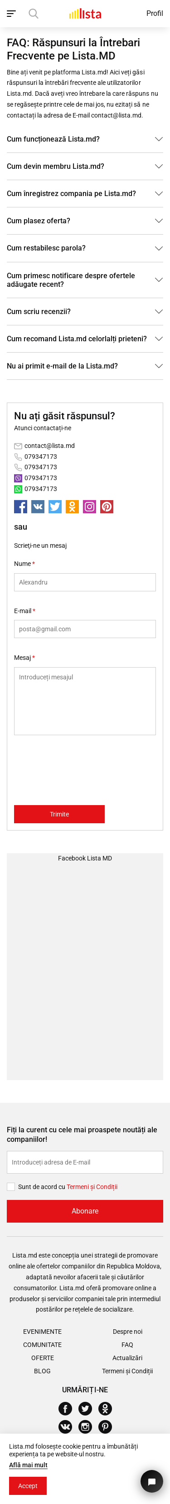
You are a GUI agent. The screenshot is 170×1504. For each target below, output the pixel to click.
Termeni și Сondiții (92, 1186)
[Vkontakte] (68, 1427)
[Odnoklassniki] (108, 1409)
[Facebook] (68, 1409)
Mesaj (24, 657)
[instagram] (89, 506)
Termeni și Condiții (127, 1371)
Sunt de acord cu (42, 1186)
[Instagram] (88, 1427)
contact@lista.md (49, 445)
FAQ (127, 1344)
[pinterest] (106, 506)
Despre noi (127, 1331)
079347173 (40, 456)
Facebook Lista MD (85, 858)
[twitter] (55, 506)
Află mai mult (28, 1465)
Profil (154, 13)
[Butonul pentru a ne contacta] (152, 1481)
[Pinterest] (108, 1427)
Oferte (42, 1357)
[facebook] (20, 506)
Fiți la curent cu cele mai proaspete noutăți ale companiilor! (82, 1135)
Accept (28, 1485)
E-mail (24, 610)
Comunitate (42, 1344)
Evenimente (42, 1331)
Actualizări (127, 1357)
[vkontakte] (37, 506)
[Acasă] (85, 13)
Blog (42, 1371)
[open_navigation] (12, 13)
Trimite (59, 814)
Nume (24, 563)
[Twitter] (88, 1409)
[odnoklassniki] (72, 506)
